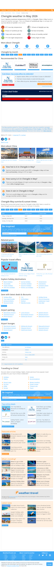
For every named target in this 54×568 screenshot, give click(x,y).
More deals (4, 307)
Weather (4, 10)
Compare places (43, 287)
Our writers (14, 558)
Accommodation (35, 381)
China (13, 13)
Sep (37, 54)
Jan (3, 54)
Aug (33, 54)
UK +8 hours (28, 349)
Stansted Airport (9, 316)
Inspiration (22, 10)
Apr (16, 54)
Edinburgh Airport (26, 318)
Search (33, 10)
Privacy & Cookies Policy (12, 566)
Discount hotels (8, 305)
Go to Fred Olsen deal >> (44, 86)
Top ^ (3, 342)
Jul (28, 54)
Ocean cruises (34, 386)
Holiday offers (8, 299)
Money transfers (35, 384)
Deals (16, 10)
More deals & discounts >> (8, 428)
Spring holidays (25, 283)
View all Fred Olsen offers (47, 88)
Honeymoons (42, 283)
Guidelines (14, 559)
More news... (5, 527)
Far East (9, 13)
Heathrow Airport (26, 332)
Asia (6, 13)
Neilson (23, 303)
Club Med (41, 305)
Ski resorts (42, 289)
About (5, 556)
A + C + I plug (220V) (30, 356)
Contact (6, 558)
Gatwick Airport (43, 314)
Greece (30, 558)
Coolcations (42, 285)
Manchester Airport (10, 314)
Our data (13, 556)
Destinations (10, 10)
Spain (30, 559)
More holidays (5, 292)
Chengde (18, 13)
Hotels (32, 379)
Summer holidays (26, 285)
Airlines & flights (9, 303)
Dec (50, 54)
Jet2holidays (24, 301)
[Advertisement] (27, 4)
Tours (31, 390)
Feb (7, 54)
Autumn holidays (26, 287)
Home (2, 13)
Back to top (4, 144)
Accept (49, 564)
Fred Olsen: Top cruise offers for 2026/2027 (17, 76)
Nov (46, 54)
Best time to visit (6, 48)
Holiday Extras (43, 299)
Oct (42, 54)
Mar (11, 54)
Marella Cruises (25, 305)
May (20, 54)
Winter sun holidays (27, 289)
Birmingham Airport (27, 316)
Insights (28, 10)
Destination (4, 96)
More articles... (5, 455)
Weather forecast (27, 48)
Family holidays (8, 287)
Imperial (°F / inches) (19, 137)
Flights (6, 381)
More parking (4, 321)
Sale (8, 86)
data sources (47, 133)
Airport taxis (7, 384)
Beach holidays (8, 283)
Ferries (6, 390)
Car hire (6, 386)
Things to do (34, 388)
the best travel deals (13, 498)
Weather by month (16, 48)
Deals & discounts (47, 48)
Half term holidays (9, 289)
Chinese (27, 351)
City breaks (7, 285)
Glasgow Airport (43, 316)
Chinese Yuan (28, 354)
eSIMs (5, 388)
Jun (24, 54)
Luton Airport (25, 314)
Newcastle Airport (44, 318)
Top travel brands (9, 301)
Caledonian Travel (44, 303)
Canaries (31, 556)
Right (26, 359)
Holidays (6, 379)
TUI (22, 299)
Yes (26, 361)
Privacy (5, 559)
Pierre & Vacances (44, 301)
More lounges (5, 335)
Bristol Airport (8, 318)
